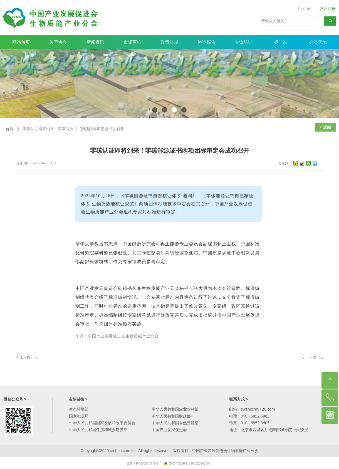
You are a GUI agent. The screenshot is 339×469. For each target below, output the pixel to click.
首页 (9, 129)
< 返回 (325, 127)
